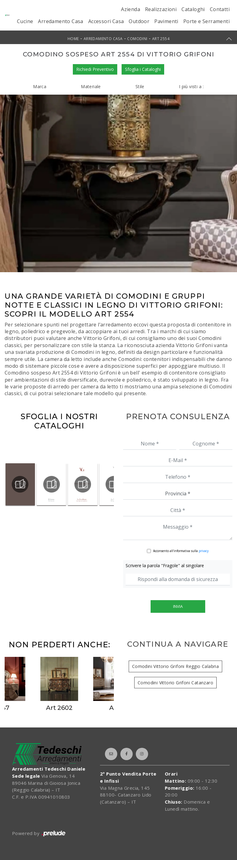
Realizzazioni (161, 9)
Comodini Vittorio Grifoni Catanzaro (175, 683)
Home (73, 38)
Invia (178, 606)
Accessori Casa (106, 21)
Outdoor (139, 21)
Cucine (25, 21)
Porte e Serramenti (206, 21)
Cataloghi (193, 9)
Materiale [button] (91, 86)
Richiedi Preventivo (95, 69)
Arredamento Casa (60, 21)
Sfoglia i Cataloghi (143, 69)
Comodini (137, 38)
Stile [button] (139, 86)
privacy (204, 551)
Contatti (220, 9)
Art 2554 (160, 38)
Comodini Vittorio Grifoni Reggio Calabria (175, 666)
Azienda (130, 9)
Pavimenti (166, 21)
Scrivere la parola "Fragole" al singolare (165, 565)
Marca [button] (39, 86)
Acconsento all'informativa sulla (181, 551)
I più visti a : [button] (191, 86)
